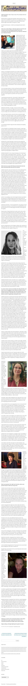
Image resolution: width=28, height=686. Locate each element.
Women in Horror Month (5, 669)
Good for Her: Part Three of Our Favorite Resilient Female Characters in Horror (14, 647)
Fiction (2, 664)
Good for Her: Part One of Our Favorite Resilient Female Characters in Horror (13, 649)
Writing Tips (3, 670)
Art (1, 660)
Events (2, 662)
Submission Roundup (4, 666)
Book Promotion (3, 661)
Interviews (11, 626)
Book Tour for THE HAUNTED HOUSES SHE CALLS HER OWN (10, 653)
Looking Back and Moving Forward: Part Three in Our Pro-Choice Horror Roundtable (20, 635)
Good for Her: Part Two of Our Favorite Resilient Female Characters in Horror (13, 648)
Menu (14, 3)
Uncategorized (3, 667)
